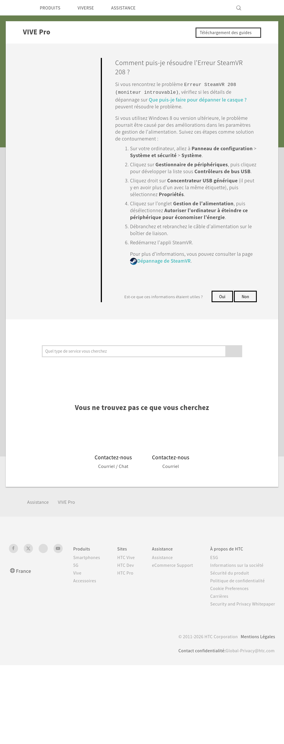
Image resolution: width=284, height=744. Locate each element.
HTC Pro (121, 615)
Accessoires (78, 610)
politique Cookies (106, 725)
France (24, 601)
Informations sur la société (236, 595)
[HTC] (16, 7)
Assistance (39, 532)
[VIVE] (267, 8)
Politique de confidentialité (236, 610)
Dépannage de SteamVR (187, 266)
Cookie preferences (39, 735)
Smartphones (80, 587)
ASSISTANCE (131, 7)
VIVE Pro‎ (70, 532)
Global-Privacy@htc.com (248, 686)
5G (68, 595)
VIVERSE (90, 7)
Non (222, 313)
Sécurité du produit (228, 603)
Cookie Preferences (229, 618)
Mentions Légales (256, 672)
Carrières (217, 626)
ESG (212, 587)
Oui (221, 301)
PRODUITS (52, 7)
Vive (70, 603)
